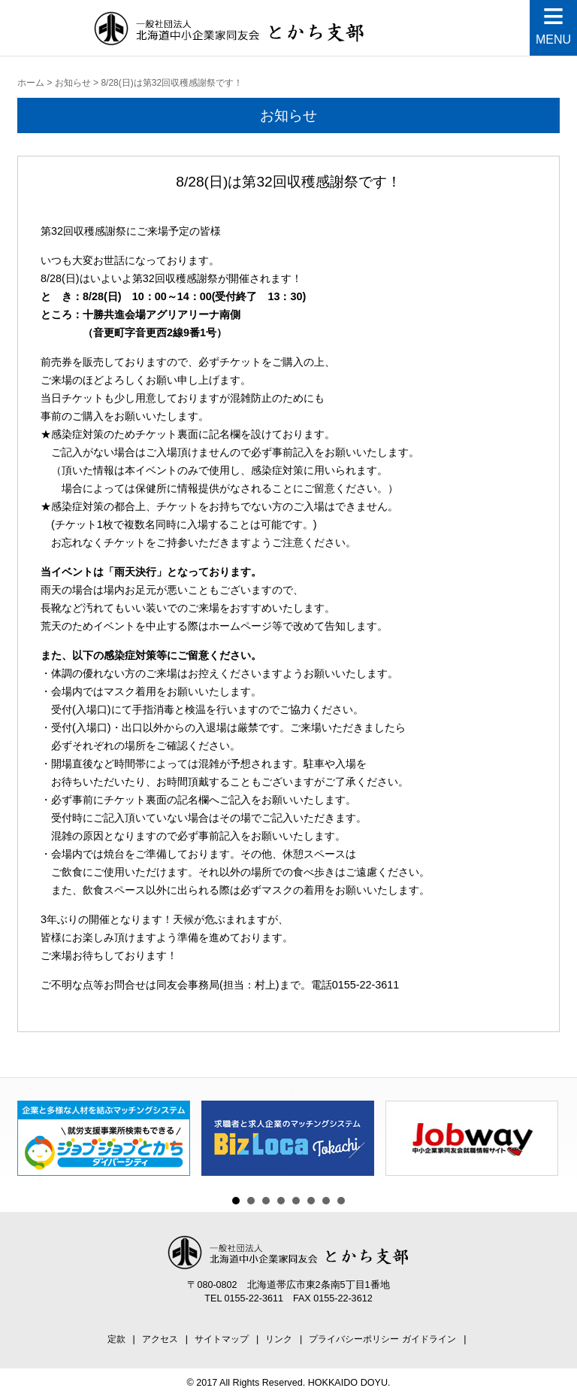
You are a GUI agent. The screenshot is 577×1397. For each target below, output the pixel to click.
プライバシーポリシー (354, 1339)
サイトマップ (222, 1339)
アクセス (160, 1339)
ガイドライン (429, 1339)
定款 (116, 1339)
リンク (278, 1339)
